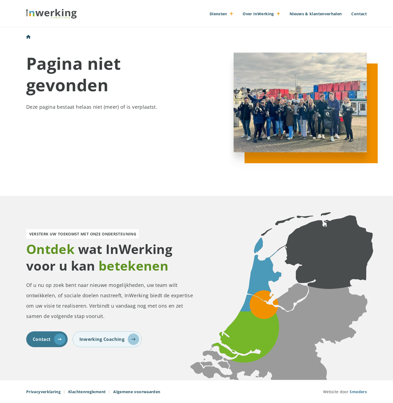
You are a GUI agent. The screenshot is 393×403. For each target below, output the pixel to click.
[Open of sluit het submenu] (231, 13)
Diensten (218, 13)
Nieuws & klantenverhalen (316, 13)
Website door (345, 391)
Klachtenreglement (87, 391)
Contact (359, 13)
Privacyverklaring (43, 391)
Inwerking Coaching (109, 339)
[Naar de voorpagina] (51, 13)
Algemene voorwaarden (136, 391)
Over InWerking (258, 13)
